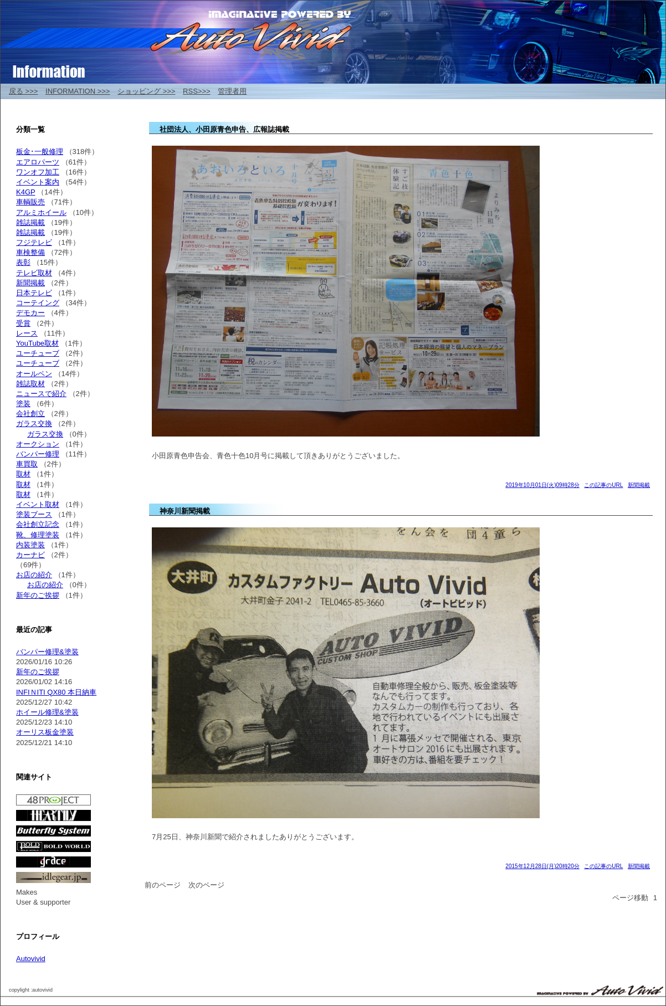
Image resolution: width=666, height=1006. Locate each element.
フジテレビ (34, 242)
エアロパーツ (37, 162)
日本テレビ (34, 293)
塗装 (23, 403)
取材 (23, 474)
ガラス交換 (34, 423)
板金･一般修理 (39, 151)
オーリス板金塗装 (45, 732)
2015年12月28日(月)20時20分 (542, 866)
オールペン (34, 373)
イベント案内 (37, 182)
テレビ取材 (34, 273)
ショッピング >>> (146, 91)
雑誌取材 (30, 383)
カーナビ (30, 555)
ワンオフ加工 (37, 172)
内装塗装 (30, 545)
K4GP (25, 192)
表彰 (23, 262)
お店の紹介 (34, 575)
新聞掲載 (639, 485)
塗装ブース (34, 514)
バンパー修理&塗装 (47, 652)
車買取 (27, 464)
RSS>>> (197, 91)
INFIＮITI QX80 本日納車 (56, 692)
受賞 (23, 323)
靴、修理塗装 (37, 535)
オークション (37, 444)
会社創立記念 (37, 524)
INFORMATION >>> (77, 91)
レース (27, 333)
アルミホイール (41, 212)
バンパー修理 (37, 454)
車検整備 (30, 252)
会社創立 (30, 413)
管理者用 (232, 91)
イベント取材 (37, 504)
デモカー (30, 313)
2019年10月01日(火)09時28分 (542, 485)
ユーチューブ (37, 353)
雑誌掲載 (30, 222)
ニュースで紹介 (41, 393)
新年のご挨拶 (37, 595)
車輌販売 (30, 202)
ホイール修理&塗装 (47, 712)
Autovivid (30, 958)
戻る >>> (23, 91)
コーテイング (37, 303)
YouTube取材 (37, 343)
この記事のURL (603, 485)
